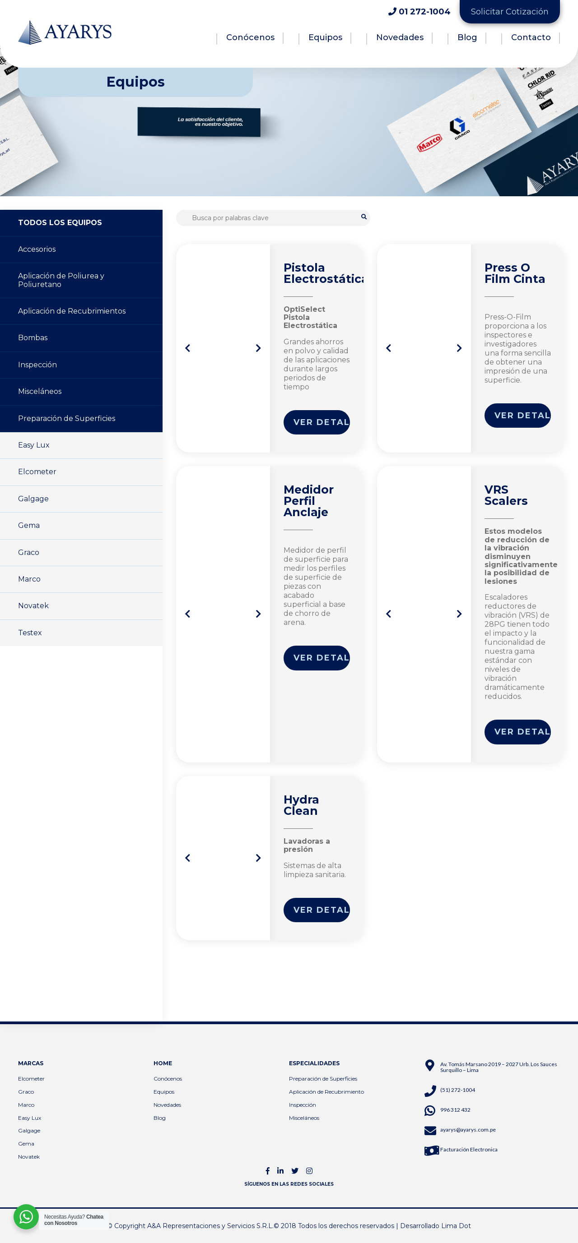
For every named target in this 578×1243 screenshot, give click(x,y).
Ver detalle (322, 422)
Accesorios (37, 249)
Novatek (33, 605)
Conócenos (250, 37)
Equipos (325, 37)
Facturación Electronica (469, 1149)
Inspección (37, 364)
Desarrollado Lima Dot (435, 1226)
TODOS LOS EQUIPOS (60, 222)
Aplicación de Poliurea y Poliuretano (61, 280)
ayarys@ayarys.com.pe (468, 1129)
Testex (30, 632)
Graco (28, 552)
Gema (29, 525)
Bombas (32, 337)
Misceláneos (39, 391)
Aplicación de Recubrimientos (72, 311)
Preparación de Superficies (66, 418)
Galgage (33, 498)
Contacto (531, 37)
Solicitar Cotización (510, 12)
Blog (467, 37)
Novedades (400, 37)
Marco (29, 579)
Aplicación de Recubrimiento (326, 1091)
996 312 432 (455, 1109)
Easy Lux (34, 445)
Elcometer (37, 471)
